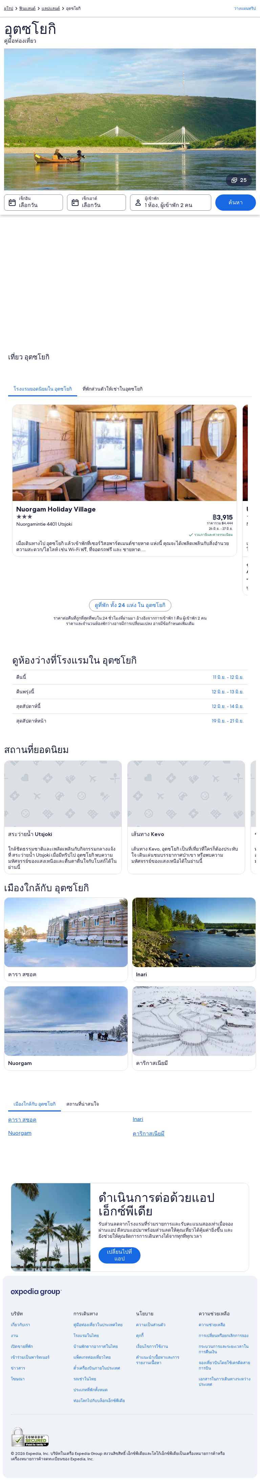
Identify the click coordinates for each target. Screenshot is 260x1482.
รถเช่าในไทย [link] (84, 1379)
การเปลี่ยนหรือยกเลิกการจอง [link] (223, 1335)
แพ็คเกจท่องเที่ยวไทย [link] (92, 1357)
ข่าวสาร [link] (18, 1368)
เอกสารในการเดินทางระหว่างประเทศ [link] (225, 1381)
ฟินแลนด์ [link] (27, 8)
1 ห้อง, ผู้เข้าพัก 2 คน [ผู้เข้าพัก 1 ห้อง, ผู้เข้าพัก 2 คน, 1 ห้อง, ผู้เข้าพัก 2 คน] (168, 205)
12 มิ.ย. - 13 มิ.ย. (228, 692)
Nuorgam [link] (19, 1132)
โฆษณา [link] (18, 1379)
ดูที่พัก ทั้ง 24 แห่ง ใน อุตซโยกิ (130, 605)
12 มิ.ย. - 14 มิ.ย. (228, 706)
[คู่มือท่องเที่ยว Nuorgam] (66, 1028)
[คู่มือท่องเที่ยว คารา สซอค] (66, 939)
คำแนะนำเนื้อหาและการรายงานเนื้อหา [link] (157, 1360)
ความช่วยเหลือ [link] (212, 1325)
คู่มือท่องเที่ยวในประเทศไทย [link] (98, 1325)
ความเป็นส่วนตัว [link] (151, 1325)
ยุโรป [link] (8, 8)
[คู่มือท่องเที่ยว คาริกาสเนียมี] (194, 1028)
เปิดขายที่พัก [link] (22, 1346)
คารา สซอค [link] (22, 1119)
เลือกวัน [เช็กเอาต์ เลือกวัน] (91, 205)
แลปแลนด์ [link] (51, 8)
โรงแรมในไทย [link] (86, 1335)
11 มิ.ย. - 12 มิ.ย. (228, 677)
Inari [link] (138, 1119)
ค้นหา (236, 202)
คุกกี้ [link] (140, 1335)
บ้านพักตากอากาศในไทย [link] (95, 1346)
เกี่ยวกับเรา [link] (20, 1325)
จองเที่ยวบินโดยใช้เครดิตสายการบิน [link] (224, 1365)
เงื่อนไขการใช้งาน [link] (152, 1346)
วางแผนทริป (245, 8)
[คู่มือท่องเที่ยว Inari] (194, 939)
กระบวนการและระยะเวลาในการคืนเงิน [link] (223, 1349)
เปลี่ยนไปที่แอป (119, 1255)
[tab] (42, 388)
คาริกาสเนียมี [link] (149, 1133)
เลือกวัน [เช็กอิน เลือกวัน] (28, 205)
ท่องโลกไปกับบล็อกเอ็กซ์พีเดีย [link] (99, 1400)
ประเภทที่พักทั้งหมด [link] (90, 1390)
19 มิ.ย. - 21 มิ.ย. (228, 721)
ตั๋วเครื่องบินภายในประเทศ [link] (96, 1368)
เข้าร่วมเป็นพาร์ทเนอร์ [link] (30, 1357)
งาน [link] (14, 1335)
